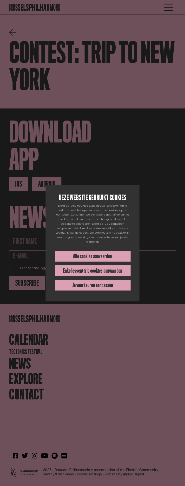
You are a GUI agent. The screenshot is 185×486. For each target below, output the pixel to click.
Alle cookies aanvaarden (92, 256)
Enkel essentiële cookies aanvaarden (92, 270)
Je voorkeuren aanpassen (92, 285)
